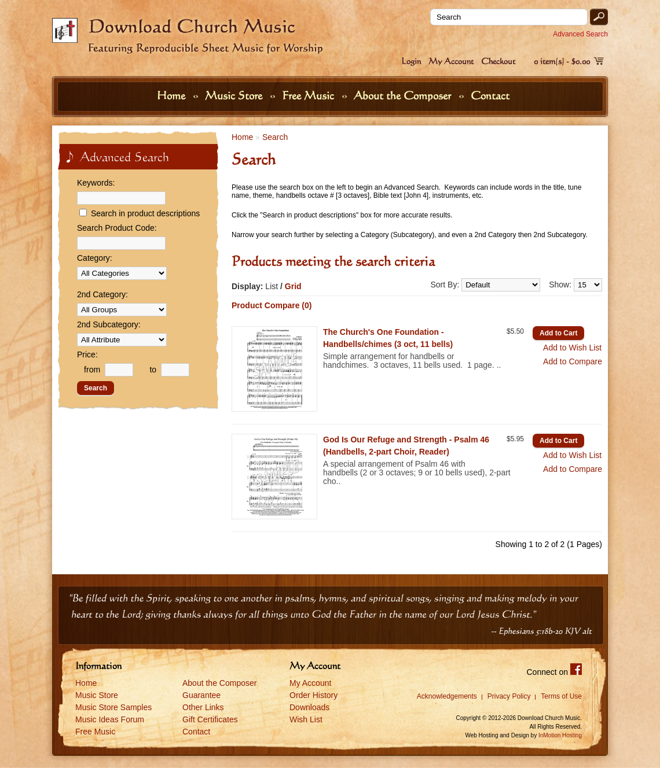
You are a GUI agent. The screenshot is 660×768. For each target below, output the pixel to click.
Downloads (309, 707)
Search (275, 137)
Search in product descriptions (145, 213)
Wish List (305, 719)
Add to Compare (572, 361)
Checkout (498, 61)
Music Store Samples (113, 707)
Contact (490, 95)
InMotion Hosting (560, 735)
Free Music (309, 95)
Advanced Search (580, 34)
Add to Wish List (572, 347)
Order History (313, 695)
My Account (451, 61)
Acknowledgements (447, 696)
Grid (293, 286)
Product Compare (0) (271, 305)
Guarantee (201, 695)
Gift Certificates (210, 719)
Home (172, 95)
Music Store (235, 95)
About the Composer (404, 95)
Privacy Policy (509, 696)
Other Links (203, 707)
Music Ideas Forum (109, 719)
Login (411, 61)
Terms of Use (561, 696)
